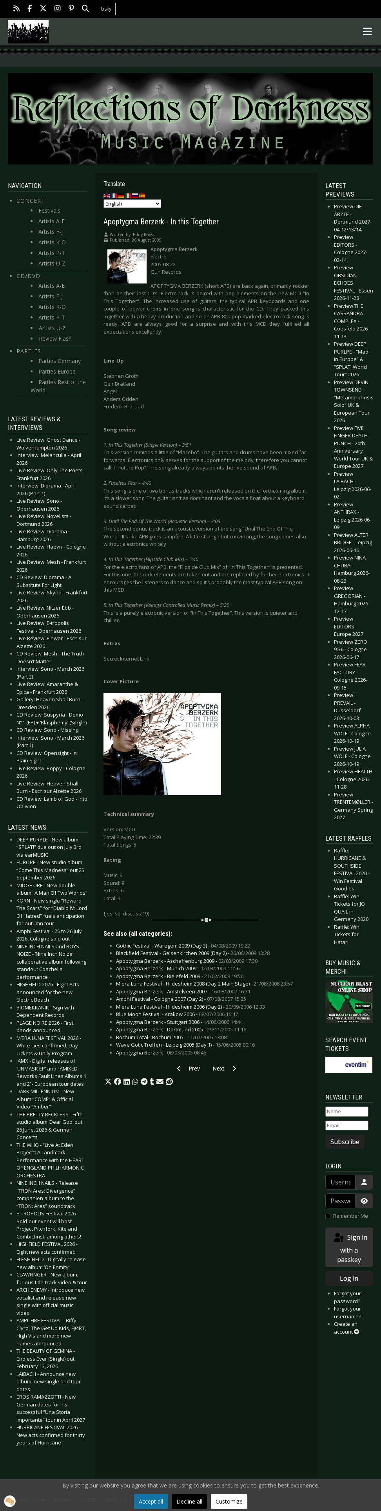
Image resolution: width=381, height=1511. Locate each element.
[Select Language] (132, 203)
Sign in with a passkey (349, 1248)
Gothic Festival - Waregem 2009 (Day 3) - (183, 945)
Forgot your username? (347, 1312)
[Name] (346, 1112)
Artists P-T (51, 252)
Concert (30, 200)
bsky (106, 8)
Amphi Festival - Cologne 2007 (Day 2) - (181, 998)
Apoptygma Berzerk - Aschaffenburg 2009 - (187, 960)
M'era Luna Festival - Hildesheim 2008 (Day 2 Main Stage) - (204, 983)
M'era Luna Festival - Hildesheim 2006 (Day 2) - (190, 1006)
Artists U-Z (51, 263)
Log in (349, 1278)
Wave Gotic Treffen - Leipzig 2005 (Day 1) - (185, 1044)
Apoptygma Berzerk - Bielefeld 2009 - (179, 976)
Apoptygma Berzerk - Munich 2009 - (177, 968)
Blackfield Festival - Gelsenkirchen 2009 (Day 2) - (193, 953)
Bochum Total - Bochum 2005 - (171, 1037)
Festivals (49, 210)
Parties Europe (57, 371)
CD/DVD (28, 276)
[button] (108, 1081)
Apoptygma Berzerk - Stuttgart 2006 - (179, 1021)
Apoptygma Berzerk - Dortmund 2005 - (181, 1029)
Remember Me (350, 1215)
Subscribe (344, 1141)
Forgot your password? (347, 1297)
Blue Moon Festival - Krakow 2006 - (177, 1014)
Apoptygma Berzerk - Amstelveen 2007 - (183, 991)
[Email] (346, 1126)
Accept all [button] (151, 1501)
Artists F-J (50, 231)
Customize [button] (229, 1501)
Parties (28, 351)
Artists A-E (51, 221)
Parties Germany (59, 361)
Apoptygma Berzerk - (161, 1052)
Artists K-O (52, 242)
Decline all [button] (189, 1501)
